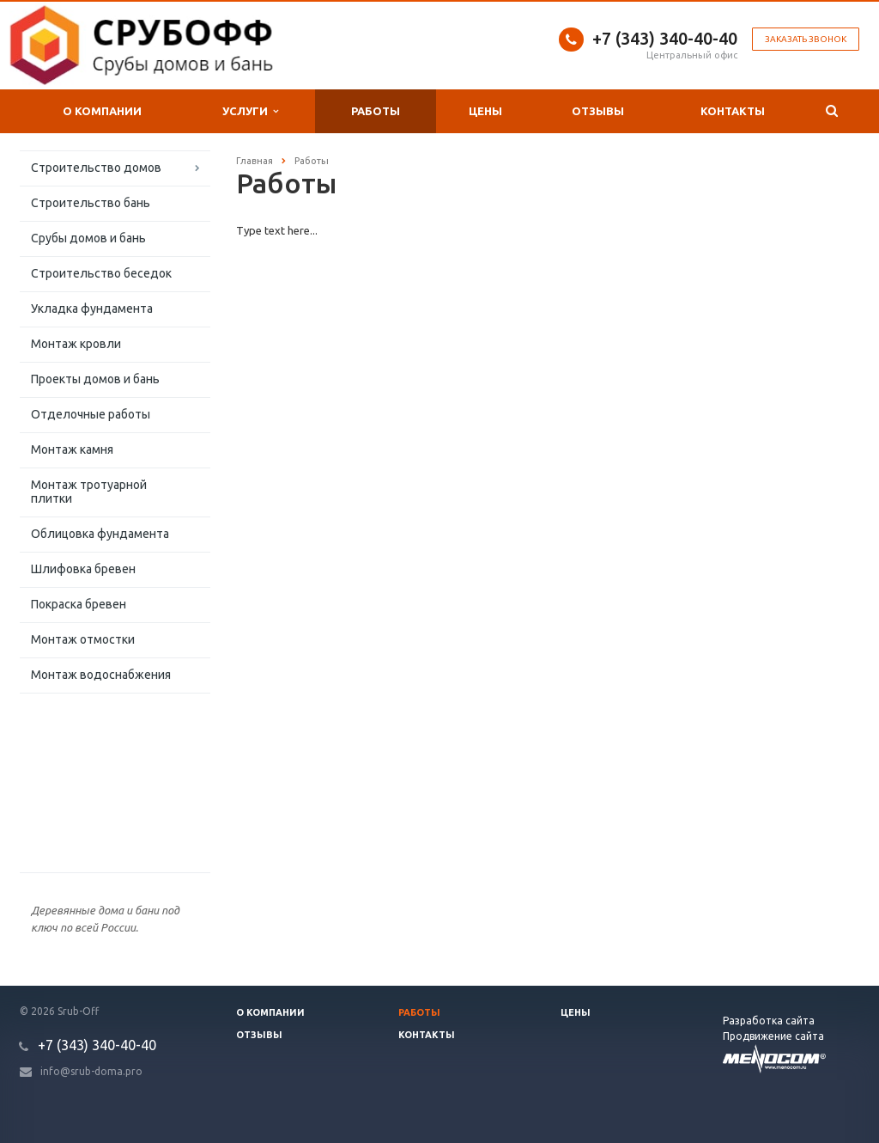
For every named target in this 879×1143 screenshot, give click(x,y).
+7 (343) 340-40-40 (664, 38)
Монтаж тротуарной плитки (89, 491)
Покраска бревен (78, 604)
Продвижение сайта (773, 1036)
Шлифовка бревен (83, 569)
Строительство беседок (101, 273)
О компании (102, 111)
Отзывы (598, 111)
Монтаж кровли (76, 344)
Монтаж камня (72, 449)
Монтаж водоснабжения (101, 675)
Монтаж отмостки (83, 639)
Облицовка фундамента (100, 534)
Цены (485, 111)
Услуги (250, 111)
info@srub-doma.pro (91, 1071)
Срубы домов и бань (88, 238)
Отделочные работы (90, 414)
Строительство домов (96, 167)
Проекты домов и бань (95, 379)
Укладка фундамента (92, 308)
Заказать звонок (805, 39)
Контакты (732, 111)
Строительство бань (90, 203)
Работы (375, 111)
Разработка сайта (769, 1020)
